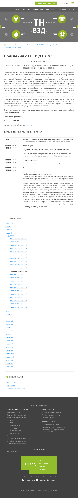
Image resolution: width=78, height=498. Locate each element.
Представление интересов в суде (53, 427)
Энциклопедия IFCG (14, 452)
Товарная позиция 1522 (18, 307)
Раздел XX (9, 363)
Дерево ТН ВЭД (11, 382)
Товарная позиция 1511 (16, 389)
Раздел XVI (9, 350)
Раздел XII (9, 337)
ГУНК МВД (13, 428)
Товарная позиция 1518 (18, 294)
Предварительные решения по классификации (53, 430)
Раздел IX (8, 328)
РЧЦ (11, 423)
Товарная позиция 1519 (18, 297)
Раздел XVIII (9, 357)
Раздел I (8, 226)
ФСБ (11, 420)
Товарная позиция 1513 (18, 278)
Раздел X (8, 331)
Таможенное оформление (51, 415)
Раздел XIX (9, 360)
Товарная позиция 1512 (18, 274)
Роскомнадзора (15, 425)
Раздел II (8, 230)
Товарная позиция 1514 (18, 281)
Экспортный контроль (14, 436)
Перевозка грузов (48, 418)
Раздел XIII (9, 341)
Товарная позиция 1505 (18, 251)
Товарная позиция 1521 (18, 304)
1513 (41, 90)
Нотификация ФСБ (13, 412)
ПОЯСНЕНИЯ (10, 223)
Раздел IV (8, 311)
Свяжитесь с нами (46, 3)
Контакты (42, 469)
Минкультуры (15, 433)
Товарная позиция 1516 (18, 287)
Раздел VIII (9, 324)
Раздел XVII (9, 354)
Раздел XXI (9, 367)
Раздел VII (9, 321)
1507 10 (29, 125)
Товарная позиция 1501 (18, 238)
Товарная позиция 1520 (18, 300)
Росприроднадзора (16, 431)
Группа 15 (11, 236)
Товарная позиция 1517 (18, 291)
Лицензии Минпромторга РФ (17, 415)
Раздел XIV (9, 344)
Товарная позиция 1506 (18, 255)
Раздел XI (8, 334)
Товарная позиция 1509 (18, 265)
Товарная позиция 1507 (18, 258)
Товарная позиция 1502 (18, 242)
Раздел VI (8, 318)
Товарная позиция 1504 (18, 248)
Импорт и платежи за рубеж (52, 412)
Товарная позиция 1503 (18, 245)
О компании (43, 463)
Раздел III (8, 233)
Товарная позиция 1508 (18, 261)
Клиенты (41, 466)
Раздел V (8, 314)
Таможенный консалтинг (50, 424)
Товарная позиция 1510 (18, 268)
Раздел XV (9, 347)
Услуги (40, 461)
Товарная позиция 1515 (18, 284)
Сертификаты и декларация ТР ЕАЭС (19, 438)
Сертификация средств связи (17, 441)
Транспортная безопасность (17, 444)
